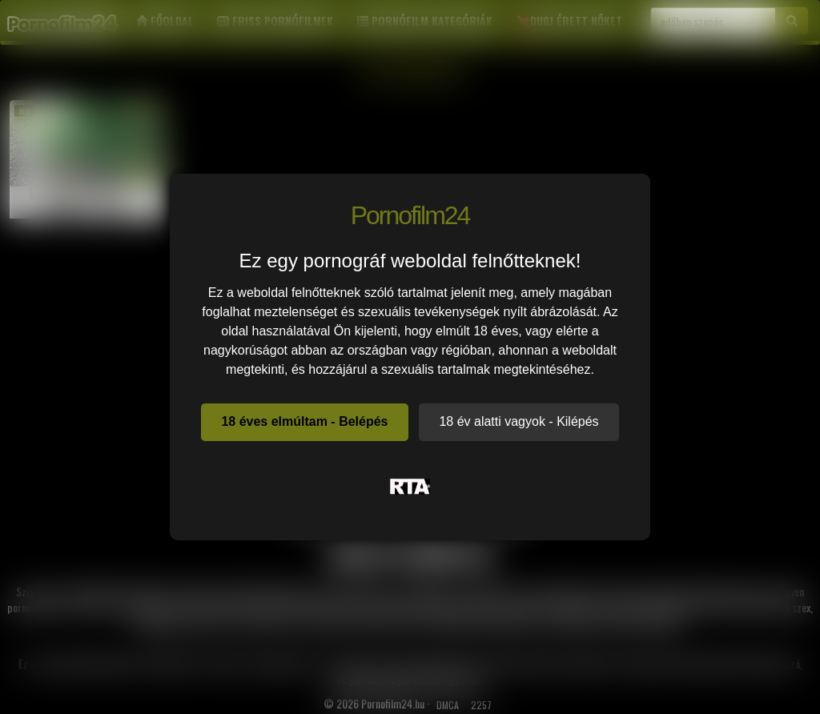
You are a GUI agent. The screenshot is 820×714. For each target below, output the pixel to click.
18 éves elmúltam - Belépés (304, 421)
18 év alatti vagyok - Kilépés (518, 421)
